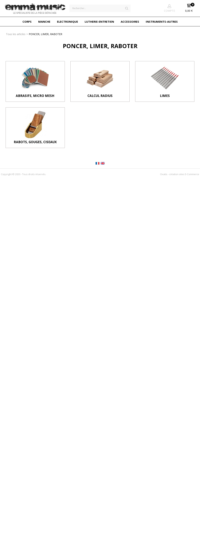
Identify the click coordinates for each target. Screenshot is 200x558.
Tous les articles (15, 34)
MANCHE (44, 21)
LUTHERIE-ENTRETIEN (99, 21)
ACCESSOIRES (130, 21)
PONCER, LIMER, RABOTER (45, 34)
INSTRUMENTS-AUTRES (162, 21)
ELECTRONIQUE (67, 21)
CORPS (27, 21)
